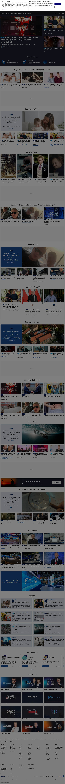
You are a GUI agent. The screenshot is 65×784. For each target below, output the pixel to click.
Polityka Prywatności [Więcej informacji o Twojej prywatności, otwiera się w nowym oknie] (4, 9)
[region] (32, 5)
